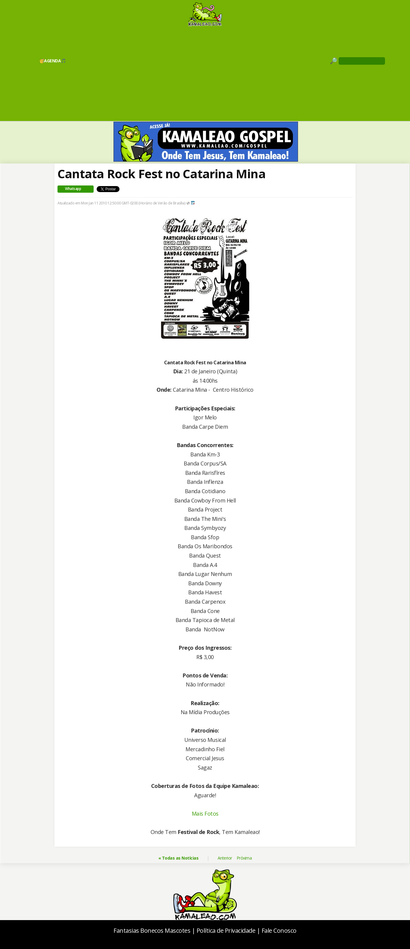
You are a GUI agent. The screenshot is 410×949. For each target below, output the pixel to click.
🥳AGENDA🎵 (52, 61)
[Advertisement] (205, 73)
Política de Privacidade (226, 930)
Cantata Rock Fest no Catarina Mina (161, 173)
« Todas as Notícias (178, 858)
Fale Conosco (279, 930)
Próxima (244, 858)
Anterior (225, 858)
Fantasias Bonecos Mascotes (151, 930)
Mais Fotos (205, 813)
